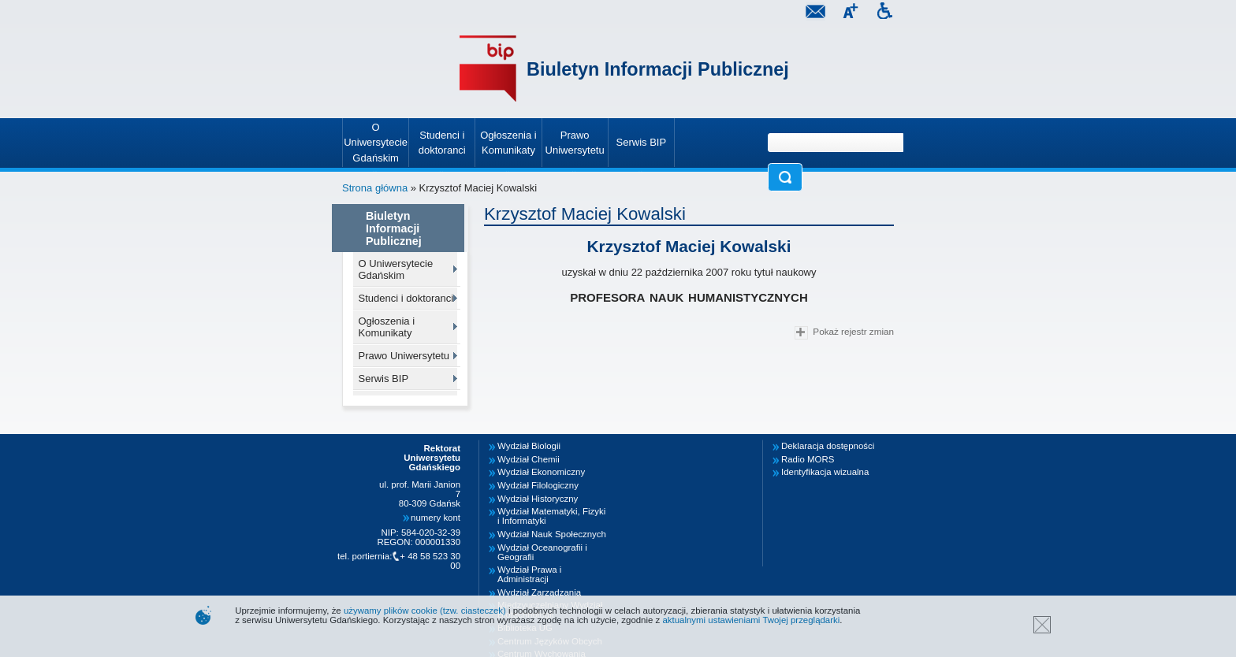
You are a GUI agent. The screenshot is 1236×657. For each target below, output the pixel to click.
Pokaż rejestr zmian (844, 333)
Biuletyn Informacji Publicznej (658, 69)
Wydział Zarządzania (539, 592)
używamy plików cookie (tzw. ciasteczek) (425, 610)
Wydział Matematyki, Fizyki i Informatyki (551, 516)
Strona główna (375, 188)
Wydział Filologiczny (538, 485)
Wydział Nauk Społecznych (551, 534)
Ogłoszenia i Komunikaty (387, 327)
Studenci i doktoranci (406, 298)
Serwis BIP (384, 378)
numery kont (435, 517)
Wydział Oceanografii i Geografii (542, 552)
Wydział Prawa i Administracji (529, 574)
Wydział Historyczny (537, 498)
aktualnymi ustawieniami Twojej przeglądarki (751, 620)
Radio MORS (807, 459)
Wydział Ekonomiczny (541, 472)
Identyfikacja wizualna (825, 472)
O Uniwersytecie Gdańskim (396, 269)
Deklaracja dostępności (827, 446)
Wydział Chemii (528, 459)
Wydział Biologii (528, 446)
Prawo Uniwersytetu (404, 356)
